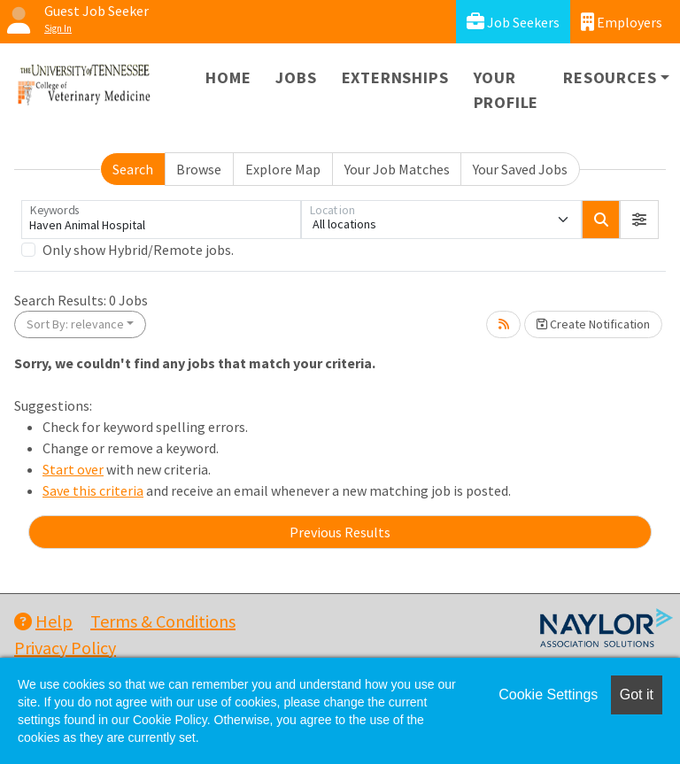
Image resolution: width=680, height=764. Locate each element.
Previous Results (340, 532)
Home (228, 77)
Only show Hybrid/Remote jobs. (138, 250)
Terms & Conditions (163, 621)
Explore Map (283, 169)
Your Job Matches (397, 169)
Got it (636, 694)
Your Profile (506, 89)
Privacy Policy (65, 648)
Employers (621, 22)
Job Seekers (513, 22)
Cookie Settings (548, 694)
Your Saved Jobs (520, 169)
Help (43, 621)
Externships (395, 77)
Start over (73, 469)
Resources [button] (609, 77)
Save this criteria (92, 490)
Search (132, 169)
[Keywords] (161, 219)
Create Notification (593, 324)
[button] (639, 219)
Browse (198, 169)
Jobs (295, 77)
